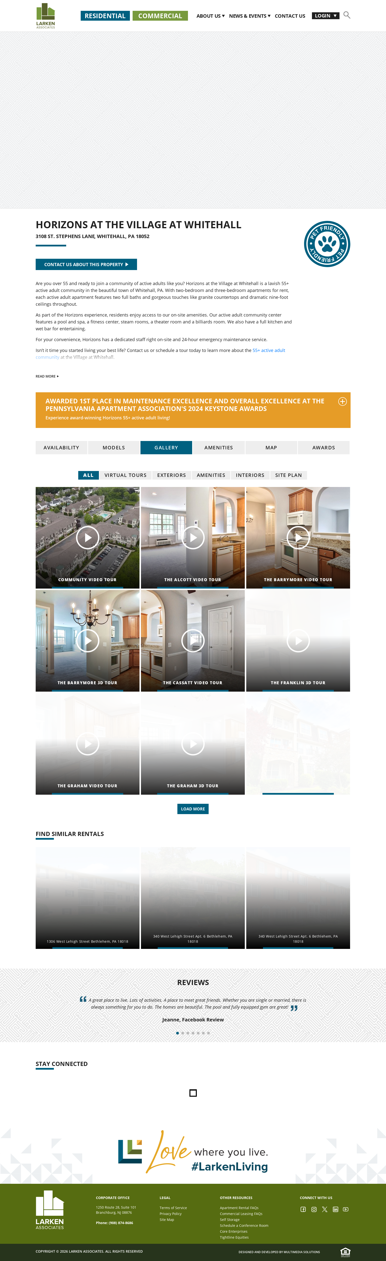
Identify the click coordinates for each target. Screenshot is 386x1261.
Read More (47, 376)
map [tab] (271, 447)
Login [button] (323, 15)
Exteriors (171, 475)
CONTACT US (290, 15)
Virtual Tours (126, 475)
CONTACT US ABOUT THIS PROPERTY (86, 264)
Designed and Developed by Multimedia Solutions (279, 1252)
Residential (105, 15)
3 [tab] (187, 1033)
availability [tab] (61, 447)
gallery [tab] (166, 447)
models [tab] (114, 447)
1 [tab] (177, 1033)
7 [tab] (208, 1033)
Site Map (167, 1219)
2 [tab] (182, 1033)
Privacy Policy (171, 1213)
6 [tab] (203, 1033)
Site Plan (288, 475)
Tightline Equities (234, 1237)
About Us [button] (209, 15)
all (88, 475)
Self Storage (230, 1219)
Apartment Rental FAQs (239, 1207)
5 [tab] (198, 1033)
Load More (193, 809)
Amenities (211, 475)
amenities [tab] (218, 447)
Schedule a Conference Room (244, 1225)
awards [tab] (323, 447)
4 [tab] (193, 1033)
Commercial (160, 15)
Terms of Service (173, 1207)
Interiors (250, 475)
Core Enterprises (233, 1231)
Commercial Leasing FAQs (241, 1213)
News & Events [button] (248, 15)
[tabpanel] (193, 1010)
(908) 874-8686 (121, 1222)
